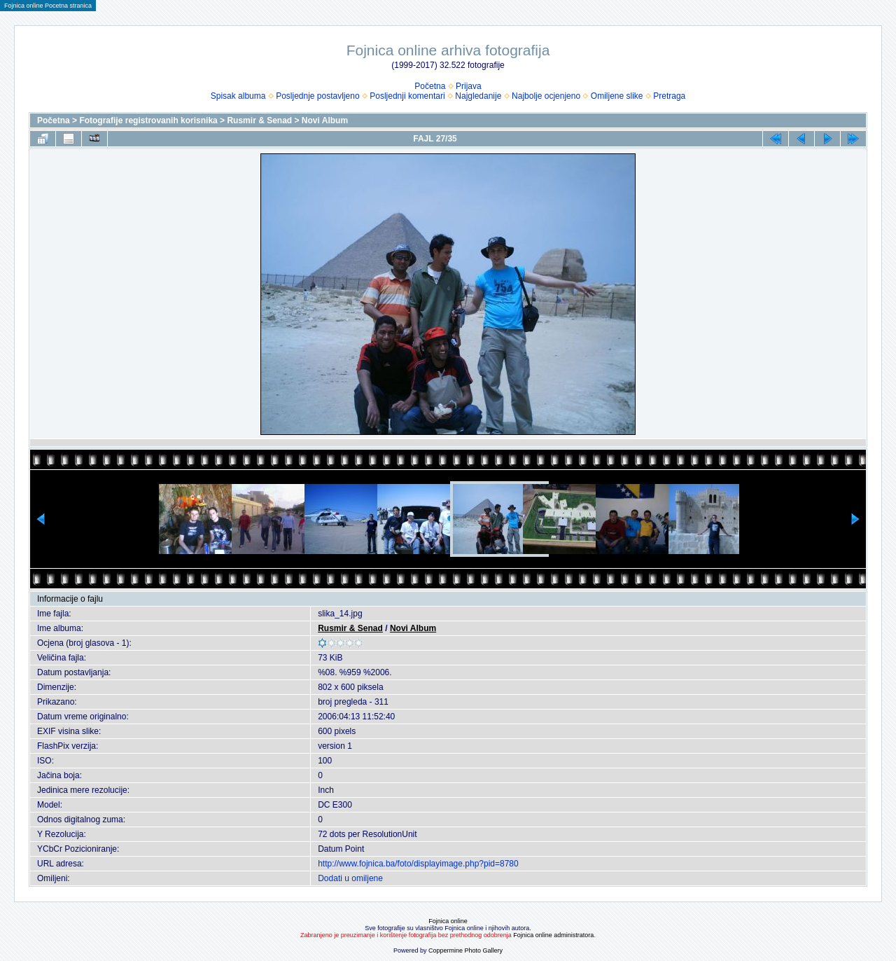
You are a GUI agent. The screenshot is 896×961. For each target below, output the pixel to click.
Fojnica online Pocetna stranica (48, 5)
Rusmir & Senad (259, 120)
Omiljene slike (617, 96)
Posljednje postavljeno (317, 96)
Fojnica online (448, 921)
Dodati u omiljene (350, 878)
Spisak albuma (238, 96)
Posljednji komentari (407, 96)
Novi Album (325, 120)
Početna (429, 86)
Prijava (469, 86)
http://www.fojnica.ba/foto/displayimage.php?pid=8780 (418, 864)
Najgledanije (478, 96)
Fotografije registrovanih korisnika (148, 120)
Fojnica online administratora (553, 935)
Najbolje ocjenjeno (546, 96)
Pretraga (669, 96)
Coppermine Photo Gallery (465, 950)
